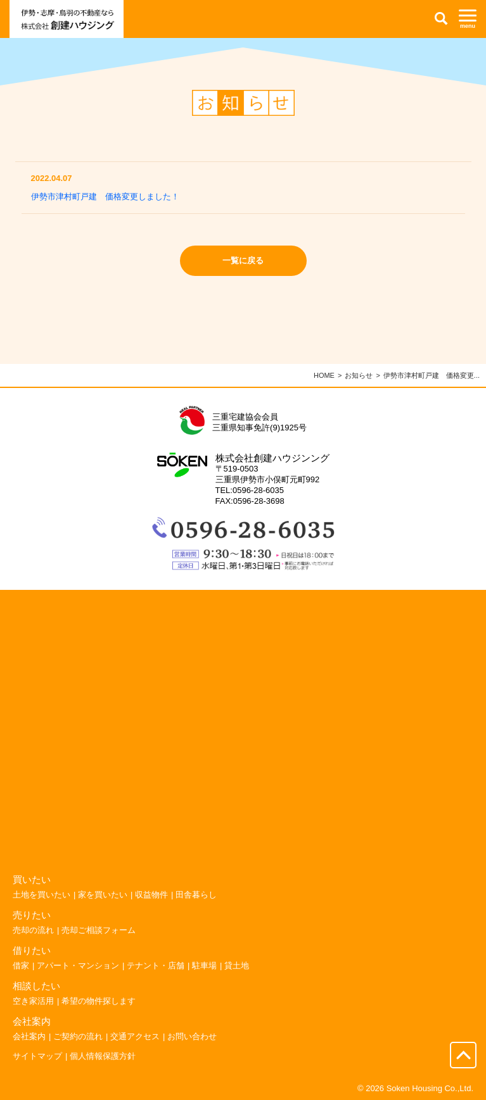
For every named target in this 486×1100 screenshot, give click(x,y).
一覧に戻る (243, 260)
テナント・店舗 (155, 965)
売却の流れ (33, 930)
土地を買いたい (41, 894)
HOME (324, 375)
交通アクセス (135, 1036)
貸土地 (236, 965)
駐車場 (204, 965)
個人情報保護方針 (103, 1056)
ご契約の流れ (78, 1036)
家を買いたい (102, 894)
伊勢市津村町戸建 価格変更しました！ (105, 196)
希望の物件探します (98, 1001)
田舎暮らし (196, 894)
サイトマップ (37, 1056)
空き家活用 (33, 1001)
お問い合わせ (192, 1036)
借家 (21, 965)
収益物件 (151, 894)
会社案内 (29, 1036)
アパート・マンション (78, 965)
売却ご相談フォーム (98, 930)
